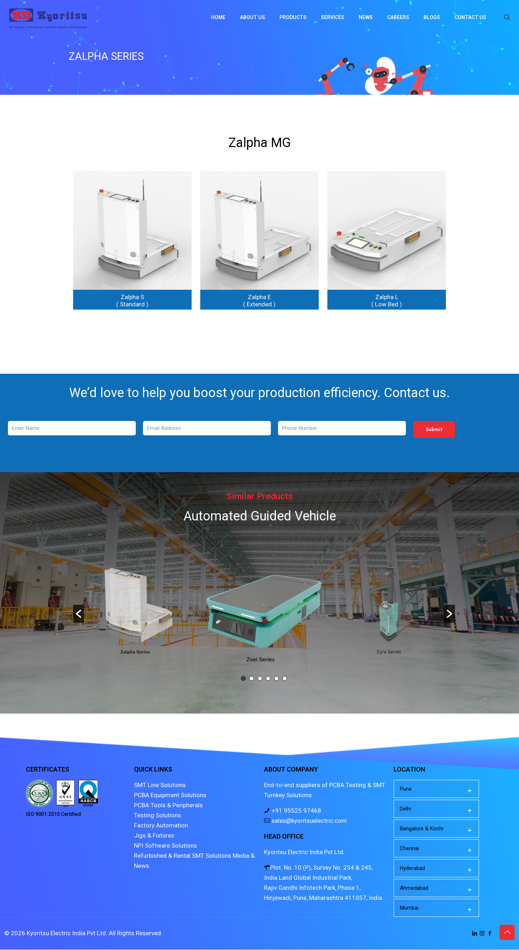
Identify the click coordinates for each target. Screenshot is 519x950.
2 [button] (251, 678)
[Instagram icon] (482, 934)
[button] (78, 614)
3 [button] (260, 678)
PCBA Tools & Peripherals (168, 805)
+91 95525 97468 (295, 810)
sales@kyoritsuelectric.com (308, 821)
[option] (264, 608)
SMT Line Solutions (160, 785)
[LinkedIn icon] (474, 934)
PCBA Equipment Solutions (170, 795)
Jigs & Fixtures (154, 835)
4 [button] (268, 678)
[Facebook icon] (489, 934)
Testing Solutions (157, 815)
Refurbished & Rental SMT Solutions (182, 856)
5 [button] (276, 678)
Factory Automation (161, 825)
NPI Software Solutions (165, 845)
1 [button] (243, 678)
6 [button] (284, 678)
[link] (132, 240)
